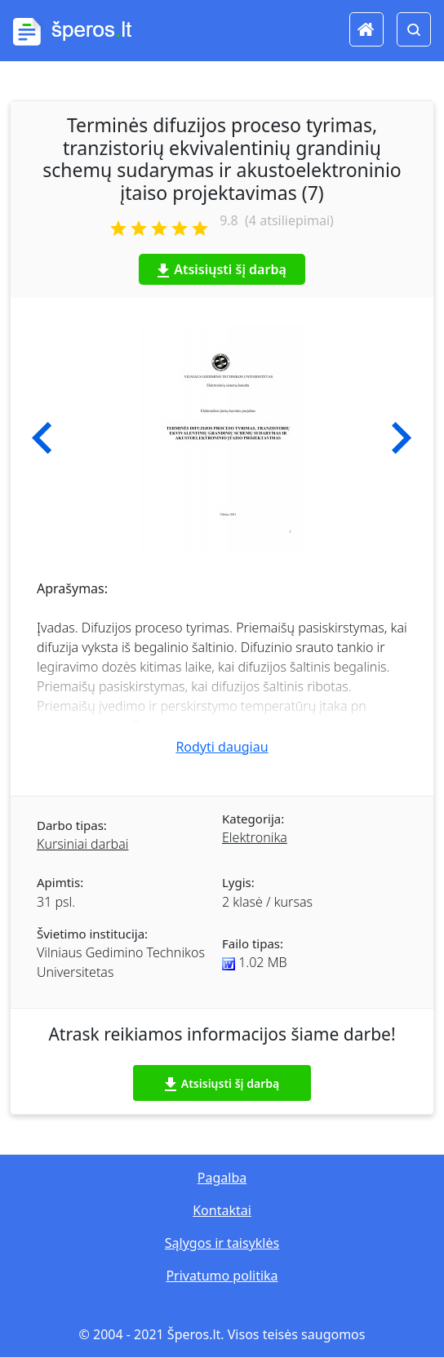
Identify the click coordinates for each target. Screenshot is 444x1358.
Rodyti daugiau (221, 747)
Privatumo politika (222, 1276)
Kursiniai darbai (82, 844)
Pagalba (222, 1178)
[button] (42, 438)
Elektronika (254, 837)
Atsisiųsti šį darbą (222, 269)
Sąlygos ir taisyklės (222, 1243)
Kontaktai (222, 1210)
